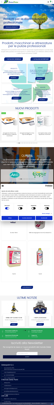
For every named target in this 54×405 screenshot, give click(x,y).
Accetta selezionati (27, 218)
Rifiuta (10, 218)
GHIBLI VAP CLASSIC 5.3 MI (14, 319)
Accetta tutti (44, 218)
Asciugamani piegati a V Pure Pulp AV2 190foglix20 (27, 133)
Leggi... (14, 326)
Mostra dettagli (46, 213)
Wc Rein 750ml (14, 232)
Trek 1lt (40, 274)
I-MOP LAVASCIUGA (40, 319)
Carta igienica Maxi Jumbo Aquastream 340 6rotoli (44, 133)
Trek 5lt (14, 274)
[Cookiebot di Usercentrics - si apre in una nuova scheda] (46, 186)
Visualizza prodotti (12, 27)
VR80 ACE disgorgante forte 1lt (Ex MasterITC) (40, 232)
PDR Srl (30, 403)
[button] (13, 59)
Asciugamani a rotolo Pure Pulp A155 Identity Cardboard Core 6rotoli (9, 134)
